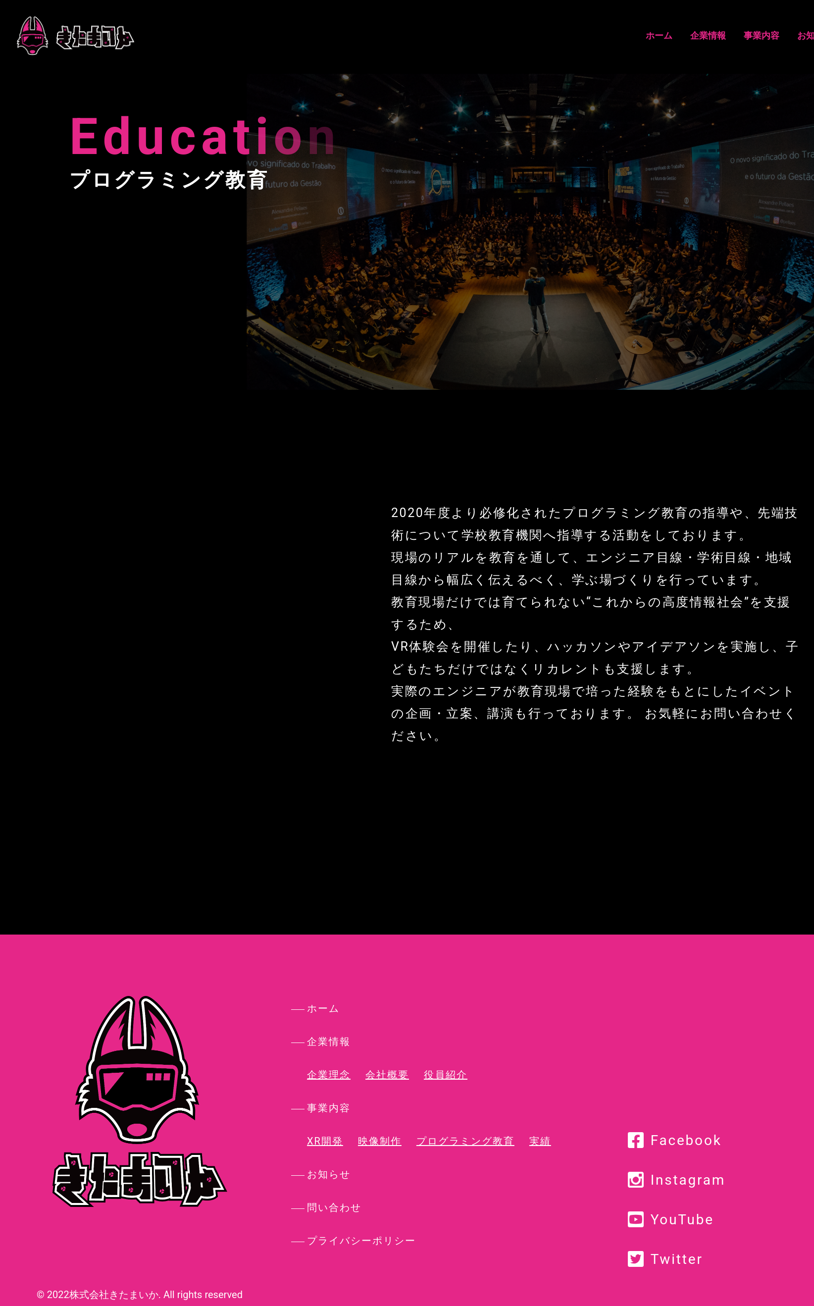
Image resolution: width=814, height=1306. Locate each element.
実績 (540, 1141)
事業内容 (498, 35)
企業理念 (329, 1075)
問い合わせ (334, 1207)
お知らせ (551, 35)
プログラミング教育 (465, 1141)
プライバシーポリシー (361, 1241)
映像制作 (380, 1141)
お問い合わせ (614, 35)
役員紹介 (445, 1075)
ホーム (395, 35)
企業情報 (444, 35)
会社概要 (387, 1075)
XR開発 (325, 1141)
